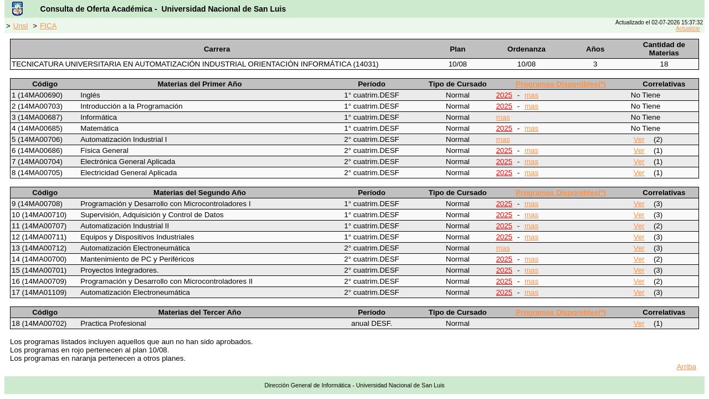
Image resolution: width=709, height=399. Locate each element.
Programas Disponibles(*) (561, 84)
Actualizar (688, 28)
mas (531, 95)
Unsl (20, 26)
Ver (639, 139)
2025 (504, 95)
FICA (48, 26)
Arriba (686, 366)
